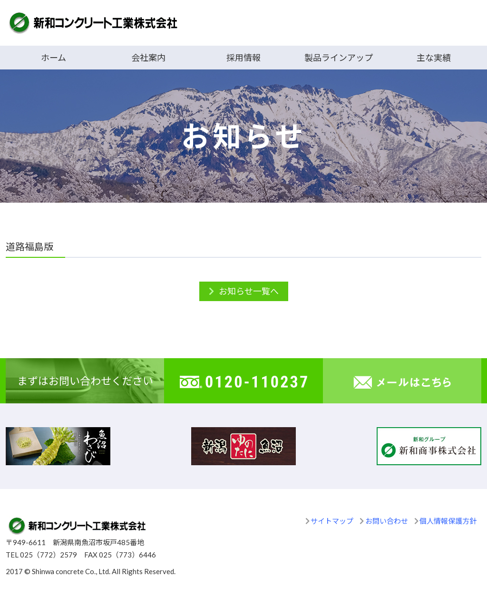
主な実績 (434, 57)
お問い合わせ (386, 521)
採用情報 (243, 57)
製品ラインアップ (338, 57)
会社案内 (148, 57)
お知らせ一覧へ (249, 291)
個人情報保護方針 (448, 521)
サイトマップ (332, 521)
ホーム (53, 57)
